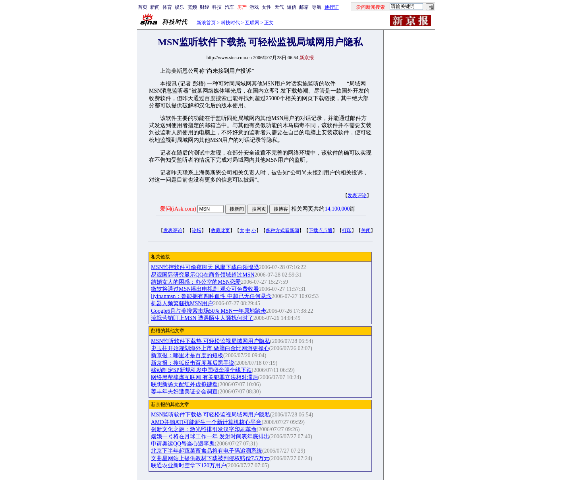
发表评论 (357, 195)
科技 (217, 7)
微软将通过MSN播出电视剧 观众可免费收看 (205, 289)
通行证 (332, 7)
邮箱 (304, 7)
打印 (347, 230)
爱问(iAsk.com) (178, 209)
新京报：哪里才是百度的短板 (187, 355)
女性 (266, 7)
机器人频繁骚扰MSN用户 (182, 303)
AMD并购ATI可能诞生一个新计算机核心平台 (206, 422)
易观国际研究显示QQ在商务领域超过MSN (203, 275)
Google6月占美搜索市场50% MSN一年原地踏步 (208, 311)
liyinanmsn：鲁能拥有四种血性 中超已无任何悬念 (211, 296)
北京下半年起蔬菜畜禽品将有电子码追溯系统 (206, 451)
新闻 (155, 7)
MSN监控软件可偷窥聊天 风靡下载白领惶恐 (205, 267)
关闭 (366, 230)
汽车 (229, 7)
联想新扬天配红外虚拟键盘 (184, 384)
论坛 (196, 230)
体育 (167, 7)
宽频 (192, 7)
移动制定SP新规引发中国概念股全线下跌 (201, 370)
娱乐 (179, 7)
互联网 (252, 22)
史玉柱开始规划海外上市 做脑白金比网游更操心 (210, 348)
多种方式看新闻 (282, 230)
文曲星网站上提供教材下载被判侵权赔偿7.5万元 (210, 458)
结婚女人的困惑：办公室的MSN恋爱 (196, 282)
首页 (142, 7)
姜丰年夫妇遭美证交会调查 (184, 392)
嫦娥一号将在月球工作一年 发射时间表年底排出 (210, 436)
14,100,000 (337, 209)
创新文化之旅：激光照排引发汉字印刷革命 (204, 429)
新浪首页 (206, 22)
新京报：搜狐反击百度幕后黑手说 (192, 363)
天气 (279, 7)
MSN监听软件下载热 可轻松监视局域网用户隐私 (210, 341)
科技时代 (230, 22)
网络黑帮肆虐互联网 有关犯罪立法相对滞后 (204, 377)
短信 (291, 7)
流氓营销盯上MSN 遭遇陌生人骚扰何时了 (202, 318)
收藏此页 (220, 230)
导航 (316, 7)
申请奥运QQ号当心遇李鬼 (182, 444)
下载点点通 (320, 230)
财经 (204, 7)
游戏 (254, 7)
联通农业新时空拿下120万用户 (188, 465)
